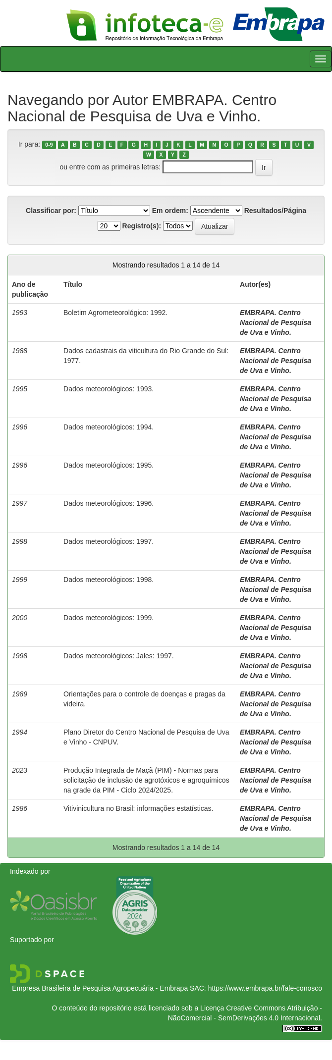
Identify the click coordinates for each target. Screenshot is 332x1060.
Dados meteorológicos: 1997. (108, 541)
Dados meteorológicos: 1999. (108, 618)
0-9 (49, 145)
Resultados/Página (275, 210)
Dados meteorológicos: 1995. (108, 465)
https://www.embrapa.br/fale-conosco (265, 988)
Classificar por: (51, 210)
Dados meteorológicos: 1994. (108, 427)
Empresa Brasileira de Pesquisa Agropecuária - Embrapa (100, 988)
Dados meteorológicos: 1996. (108, 503)
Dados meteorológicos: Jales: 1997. (118, 656)
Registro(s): (142, 226)
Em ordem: (170, 210)
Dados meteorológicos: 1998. (108, 579)
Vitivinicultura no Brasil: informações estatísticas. (138, 808)
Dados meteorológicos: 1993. (108, 389)
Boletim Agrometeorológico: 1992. (115, 313)
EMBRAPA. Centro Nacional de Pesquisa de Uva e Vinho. (275, 322)
